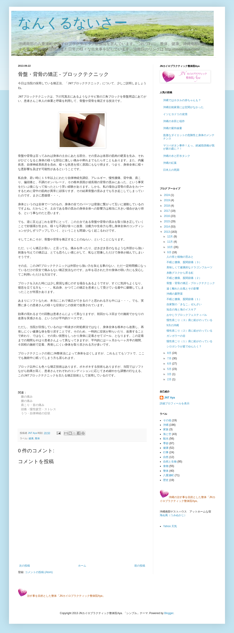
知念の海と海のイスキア (181, 309)
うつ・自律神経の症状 (35, 413)
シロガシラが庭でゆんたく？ (184, 346)
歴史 (166, 480)
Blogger (168, 613)
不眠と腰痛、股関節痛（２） (184, 278)
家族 (166, 429)
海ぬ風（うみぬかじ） (173, 515)
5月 (169, 369)
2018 (167, 205)
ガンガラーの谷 (175, 335)
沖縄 (166, 424)
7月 (169, 358)
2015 (167, 221)
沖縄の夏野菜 (174, 293)
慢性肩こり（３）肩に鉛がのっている (189, 320)
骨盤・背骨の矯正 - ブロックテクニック (190, 283)
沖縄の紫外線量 (172, 128)
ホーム (82, 565)
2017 (167, 210)
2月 (169, 379)
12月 (170, 236)
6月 (169, 363)
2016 (167, 216)
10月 (170, 247)
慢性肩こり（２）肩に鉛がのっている (189, 330)
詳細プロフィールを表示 (174, 403)
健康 (31, 438)
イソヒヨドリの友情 (175, 114)
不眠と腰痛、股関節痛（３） (184, 262)
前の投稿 (139, 565)
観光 (166, 438)
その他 (167, 420)
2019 (167, 200)
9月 (169, 252)
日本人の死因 (171, 169)
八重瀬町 (168, 475)
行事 (166, 452)
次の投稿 (24, 565)
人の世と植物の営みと (180, 256)
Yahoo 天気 (170, 526)
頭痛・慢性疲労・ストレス (38, 409)
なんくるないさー (73, 22)
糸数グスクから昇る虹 (180, 272)
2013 (167, 231)
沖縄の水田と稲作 (174, 121)
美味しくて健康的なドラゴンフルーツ (189, 267)
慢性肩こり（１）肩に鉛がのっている (189, 341)
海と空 (167, 434)
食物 (166, 466)
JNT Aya (169, 397)
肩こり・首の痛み (32, 405)
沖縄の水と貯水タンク (176, 155)
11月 (170, 241)
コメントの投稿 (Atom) (39, 572)
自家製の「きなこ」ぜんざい (184, 304)
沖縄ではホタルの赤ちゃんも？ (182, 100)
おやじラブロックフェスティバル (186, 314)
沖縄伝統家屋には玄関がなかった (183, 107)
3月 (169, 374)
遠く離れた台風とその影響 (182, 288)
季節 (166, 443)
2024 (167, 195)
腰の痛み (27, 401)
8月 (169, 353)
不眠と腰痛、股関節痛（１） (184, 299)
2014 (167, 226)
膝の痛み (27, 396)
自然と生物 (170, 461)
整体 (37, 438)
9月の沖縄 (172, 325)
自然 (166, 457)
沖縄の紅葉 (170, 162)
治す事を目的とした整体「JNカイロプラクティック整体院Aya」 (61, 595)
